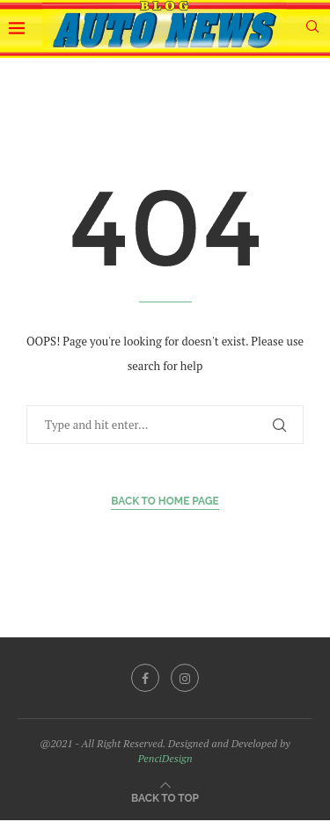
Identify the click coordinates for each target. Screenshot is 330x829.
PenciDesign (164, 758)
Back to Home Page (165, 501)
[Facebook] (145, 678)
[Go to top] (165, 797)
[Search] (312, 28)
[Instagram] (185, 678)
